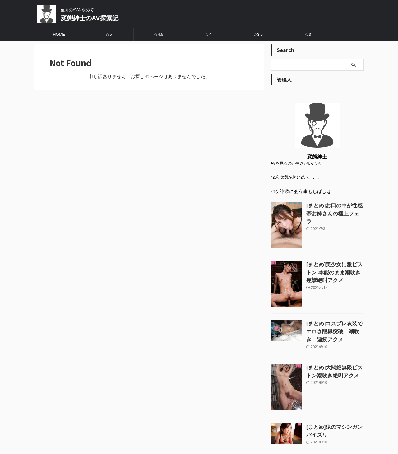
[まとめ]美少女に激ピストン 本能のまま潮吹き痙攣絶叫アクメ (334, 271)
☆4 (208, 34)
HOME (59, 34)
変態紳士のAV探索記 (89, 18)
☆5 (108, 34)
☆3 (308, 34)
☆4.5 (158, 34)
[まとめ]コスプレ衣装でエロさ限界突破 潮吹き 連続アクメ (334, 330)
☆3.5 (258, 34)
